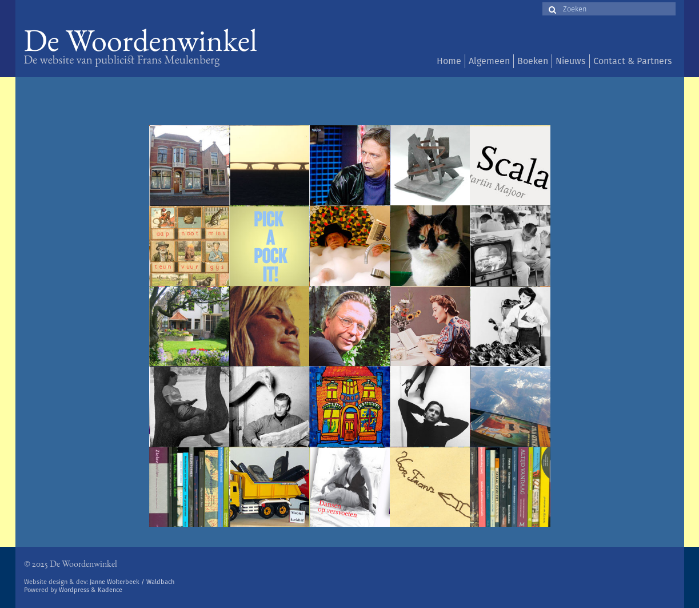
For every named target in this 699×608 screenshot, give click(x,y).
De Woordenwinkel (141, 44)
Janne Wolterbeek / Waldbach (132, 582)
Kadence (110, 590)
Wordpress (74, 590)
